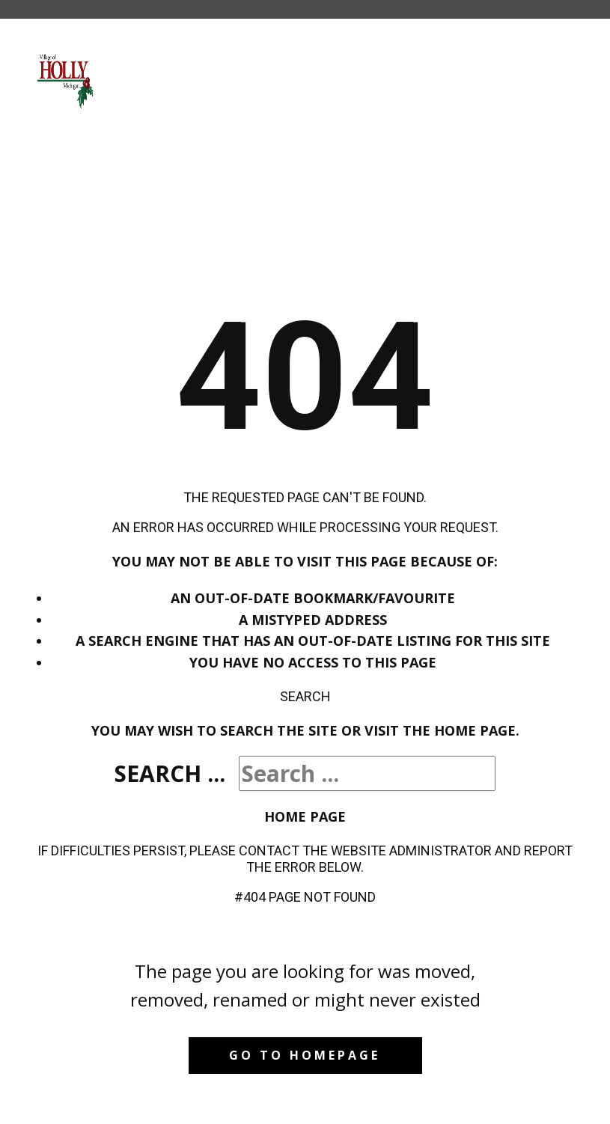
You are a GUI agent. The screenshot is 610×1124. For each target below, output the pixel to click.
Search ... (170, 773)
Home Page (305, 816)
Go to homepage (304, 1055)
